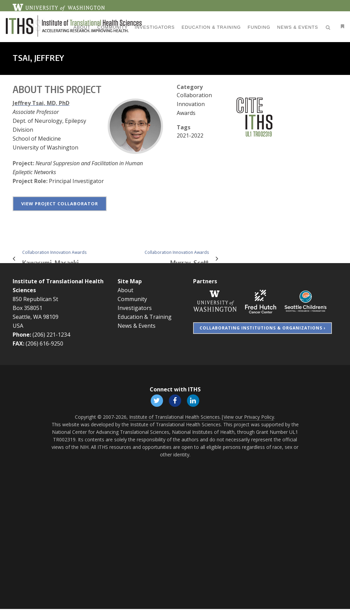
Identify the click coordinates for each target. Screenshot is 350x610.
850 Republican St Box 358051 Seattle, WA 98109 (35, 308)
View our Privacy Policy (249, 418)
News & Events (137, 325)
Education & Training (145, 317)
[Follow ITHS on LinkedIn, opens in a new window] (194, 401)
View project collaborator (59, 203)
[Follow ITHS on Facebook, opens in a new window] (175, 401)
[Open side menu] (331, 26)
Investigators (135, 308)
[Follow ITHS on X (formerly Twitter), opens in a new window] (156, 401)
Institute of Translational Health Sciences (174, 418)
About (125, 290)
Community (132, 299)
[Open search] (319, 26)
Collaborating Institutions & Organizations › (262, 328)
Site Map (130, 281)
